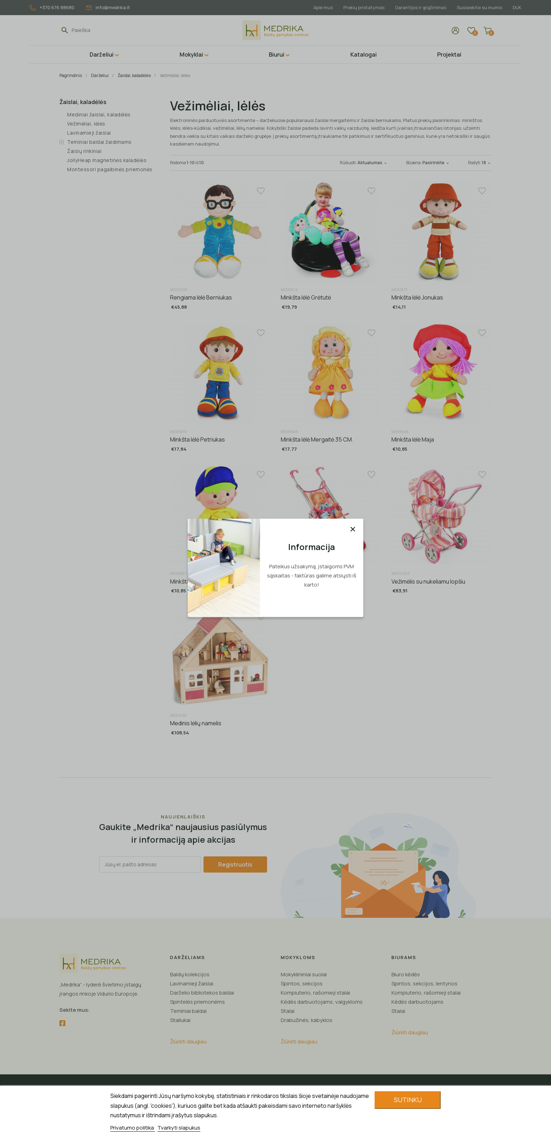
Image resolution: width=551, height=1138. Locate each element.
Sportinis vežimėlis (304, 581)
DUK (517, 7)
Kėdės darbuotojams (417, 1001)
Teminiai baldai (188, 1011)
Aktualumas (372, 163)
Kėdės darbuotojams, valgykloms (322, 1001)
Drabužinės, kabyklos (306, 1020)
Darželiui (102, 54)
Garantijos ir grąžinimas (418, 7)
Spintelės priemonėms (197, 1001)
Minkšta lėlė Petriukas (197, 439)
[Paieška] (104, 30)
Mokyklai (191, 54)
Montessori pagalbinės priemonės (110, 169)
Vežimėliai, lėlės (86, 123)
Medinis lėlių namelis (195, 723)
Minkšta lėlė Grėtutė (306, 297)
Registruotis (235, 864)
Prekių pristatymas (360, 7)
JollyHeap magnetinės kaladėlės (107, 160)
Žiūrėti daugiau (188, 1041)
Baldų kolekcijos (189, 974)
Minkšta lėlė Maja (412, 439)
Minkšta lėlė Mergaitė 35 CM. (317, 439)
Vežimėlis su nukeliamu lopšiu (428, 581)
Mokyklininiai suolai (304, 974)
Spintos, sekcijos (302, 983)
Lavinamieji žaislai (89, 132)
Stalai (287, 1011)
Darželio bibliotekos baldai (202, 992)
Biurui (276, 54)
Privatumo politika (132, 1127)
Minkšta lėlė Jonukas (417, 297)
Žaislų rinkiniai (84, 151)
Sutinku (408, 1099)
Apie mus (319, 7)
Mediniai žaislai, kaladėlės (99, 114)
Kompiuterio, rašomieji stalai (315, 992)
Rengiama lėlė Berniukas (201, 297)
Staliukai (180, 1020)
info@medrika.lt (108, 7)
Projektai (449, 54)
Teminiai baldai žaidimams (99, 142)
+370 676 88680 (52, 7)
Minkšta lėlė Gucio (192, 581)
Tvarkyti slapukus (178, 1127)
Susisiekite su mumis (478, 7)
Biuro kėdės (405, 974)
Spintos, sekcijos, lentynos (424, 983)
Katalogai (363, 54)
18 (487, 163)
